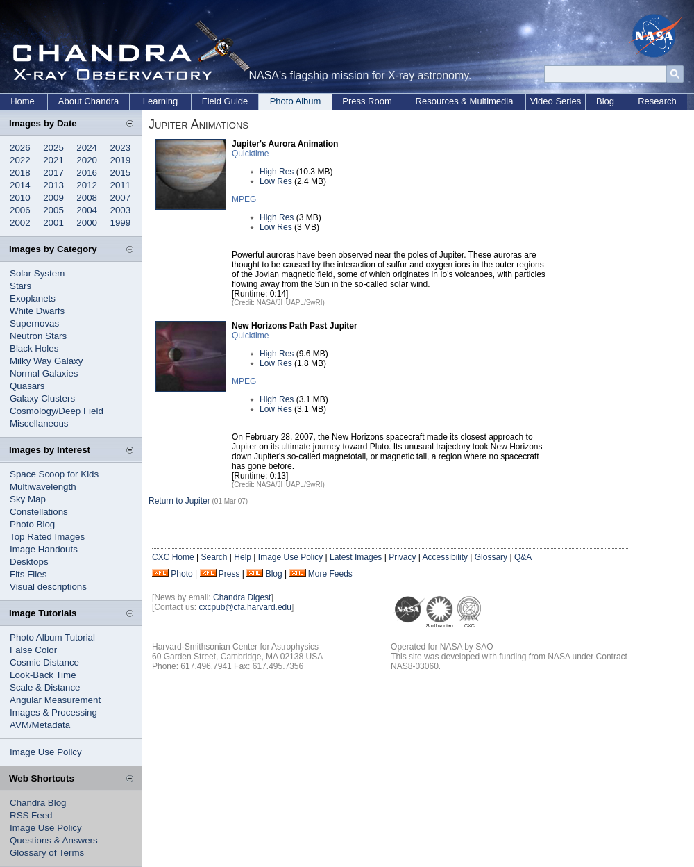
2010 (20, 197)
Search (214, 557)
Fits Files (28, 574)
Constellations (39, 511)
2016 (86, 172)
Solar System (37, 273)
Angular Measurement (55, 700)
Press (229, 574)
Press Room (367, 101)
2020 (86, 160)
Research (657, 101)
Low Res (276, 181)
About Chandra (88, 101)
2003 (120, 210)
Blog (605, 101)
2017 (53, 172)
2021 (53, 160)
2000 (86, 222)
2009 (53, 197)
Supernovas (34, 323)
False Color (33, 650)
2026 (20, 147)
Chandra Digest (242, 597)
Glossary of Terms (47, 853)
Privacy (402, 557)
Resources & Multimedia (465, 101)
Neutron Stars (38, 336)
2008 (86, 197)
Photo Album (295, 101)
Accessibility (445, 557)
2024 (86, 147)
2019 (120, 160)
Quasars (27, 386)
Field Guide (225, 101)
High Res (277, 171)
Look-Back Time (43, 675)
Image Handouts (44, 549)
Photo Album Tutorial (52, 637)
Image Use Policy (46, 752)
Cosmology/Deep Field (56, 411)
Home (22, 101)
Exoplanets (33, 298)
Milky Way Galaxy (46, 361)
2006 (20, 210)
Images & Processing (53, 712)
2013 (53, 185)
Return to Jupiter (179, 501)
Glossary (491, 557)
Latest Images (356, 557)
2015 (120, 172)
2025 (53, 147)
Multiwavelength (43, 486)
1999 (120, 222)
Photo (181, 574)
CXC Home (173, 557)
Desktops (29, 561)
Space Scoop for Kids (54, 474)
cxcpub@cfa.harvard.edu (244, 607)
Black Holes (34, 348)
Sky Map (28, 499)
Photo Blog (32, 524)
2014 (20, 185)
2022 (20, 160)
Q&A (523, 557)
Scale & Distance (45, 687)
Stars (20, 286)
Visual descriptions (48, 586)
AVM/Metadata (40, 725)
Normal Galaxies (44, 373)
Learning (160, 101)
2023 (120, 147)
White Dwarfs (37, 311)
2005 (53, 210)
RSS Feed (31, 815)
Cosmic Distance (44, 662)
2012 (86, 185)
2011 (120, 185)
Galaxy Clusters (42, 398)
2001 (53, 222)
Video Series (555, 101)
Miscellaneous (39, 423)
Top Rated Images (47, 536)
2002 (20, 222)
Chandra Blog (38, 803)
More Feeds (330, 574)
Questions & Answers (54, 840)
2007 (120, 197)
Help (242, 557)
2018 (20, 172)
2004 (86, 210)
